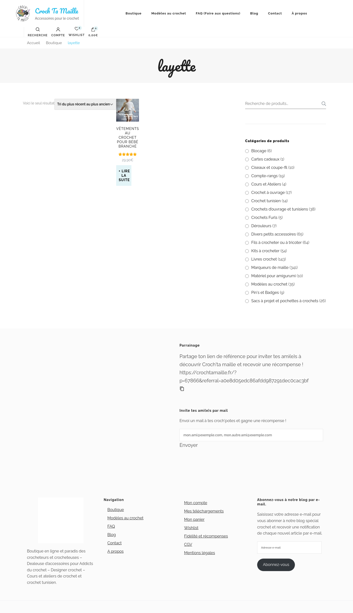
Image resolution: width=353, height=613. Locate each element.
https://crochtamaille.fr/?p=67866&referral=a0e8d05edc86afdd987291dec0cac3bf (244, 377)
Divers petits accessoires (273, 234)
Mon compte (195, 502)
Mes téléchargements (204, 511)
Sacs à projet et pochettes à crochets (284, 301)
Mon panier (194, 519)
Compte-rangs (264, 176)
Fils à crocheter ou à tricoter (276, 242)
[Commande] (85, 104)
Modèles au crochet (168, 13)
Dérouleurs (261, 226)
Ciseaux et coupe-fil (269, 167)
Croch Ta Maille (56, 10)
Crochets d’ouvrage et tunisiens (279, 209)
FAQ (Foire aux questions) (218, 13)
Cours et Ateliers (266, 184)
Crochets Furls (264, 217)
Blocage (258, 151)
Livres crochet (264, 259)
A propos (115, 551)
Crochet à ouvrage (268, 192)
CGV (188, 544)
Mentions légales (199, 552)
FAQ (111, 526)
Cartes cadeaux (265, 159)
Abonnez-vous (276, 564)
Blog (254, 13)
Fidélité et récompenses (206, 536)
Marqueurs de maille (270, 267)
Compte (58, 32)
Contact (275, 13)
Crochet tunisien (266, 201)
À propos (299, 13)
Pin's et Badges (265, 292)
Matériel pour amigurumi (273, 276)
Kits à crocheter (265, 251)
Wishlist (191, 527)
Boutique (133, 13)
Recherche (322, 104)
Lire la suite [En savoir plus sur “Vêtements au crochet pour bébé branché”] (124, 175)
